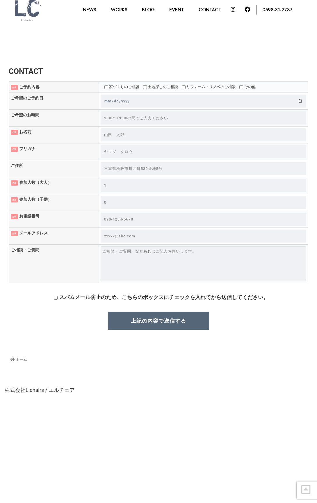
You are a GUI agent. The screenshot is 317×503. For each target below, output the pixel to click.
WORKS (119, 9)
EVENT (176, 9)
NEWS (89, 9)
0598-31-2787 (277, 9)
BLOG (148, 9)
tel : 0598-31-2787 (99, 470)
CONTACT (210, 9)
